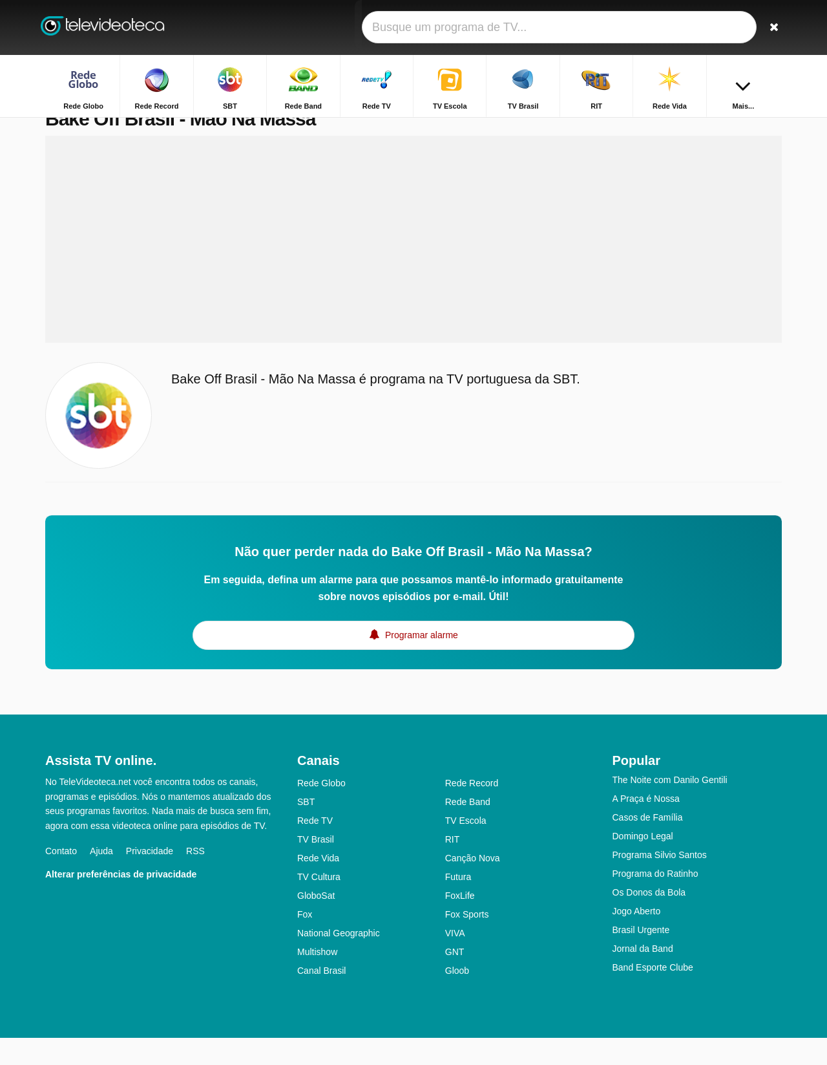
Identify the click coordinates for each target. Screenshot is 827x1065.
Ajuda (101, 878)
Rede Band (467, 829)
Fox (304, 941)
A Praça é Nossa (646, 826)
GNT (455, 979)
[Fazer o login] (724, 27)
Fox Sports (467, 941)
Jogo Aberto (636, 938)
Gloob (457, 998)
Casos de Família (647, 844)
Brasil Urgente (641, 957)
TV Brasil (315, 866)
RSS (195, 878)
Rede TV (315, 848)
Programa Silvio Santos (659, 882)
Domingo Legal (642, 863)
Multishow (317, 979)
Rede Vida (318, 885)
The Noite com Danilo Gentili (670, 807)
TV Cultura (318, 904)
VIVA (455, 960)
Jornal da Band (642, 976)
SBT (306, 829)
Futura (458, 904)
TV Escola (466, 848)
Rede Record (472, 810)
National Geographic (338, 960)
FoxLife (460, 923)
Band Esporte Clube (652, 994)
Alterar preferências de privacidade (120, 901)
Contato (61, 878)
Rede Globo (321, 810)
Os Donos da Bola (649, 919)
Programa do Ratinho (655, 901)
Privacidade (149, 878)
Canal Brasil (321, 998)
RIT (452, 866)
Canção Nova (472, 885)
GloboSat (316, 923)
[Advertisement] (413, 266)
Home (641, 128)
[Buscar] (767, 27)
